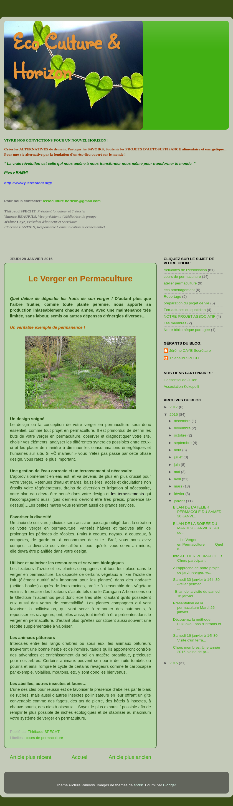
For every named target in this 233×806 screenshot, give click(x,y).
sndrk (138, 785)
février (179, 494)
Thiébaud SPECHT (185, 358)
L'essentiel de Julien (180, 380)
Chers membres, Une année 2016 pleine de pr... (196, 649)
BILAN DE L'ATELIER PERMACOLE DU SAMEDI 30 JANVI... (198, 511)
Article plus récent (30, 757)
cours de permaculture (44, 738)
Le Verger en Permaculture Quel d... (198, 544)
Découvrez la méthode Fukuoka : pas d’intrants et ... (197, 623)
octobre (181, 435)
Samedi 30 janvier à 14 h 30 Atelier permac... (196, 581)
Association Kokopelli (181, 386)
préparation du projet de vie (186, 303)
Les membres (175, 323)
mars (178, 486)
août (178, 450)
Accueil (80, 757)
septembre (183, 443)
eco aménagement (179, 290)
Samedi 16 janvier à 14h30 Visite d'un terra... (196, 637)
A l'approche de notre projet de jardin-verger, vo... (196, 570)
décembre (183, 421)
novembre (183, 428)
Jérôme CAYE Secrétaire (190, 350)
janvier (180, 501)
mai (177, 472)
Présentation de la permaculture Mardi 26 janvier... (194, 607)
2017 (174, 407)
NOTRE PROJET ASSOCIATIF (189, 316)
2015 (174, 663)
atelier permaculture (180, 283)
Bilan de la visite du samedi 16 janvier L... (197, 593)
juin (177, 465)
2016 (174, 414)
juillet (179, 457)
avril (178, 479)
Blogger (169, 785)
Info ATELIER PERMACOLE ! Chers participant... (197, 558)
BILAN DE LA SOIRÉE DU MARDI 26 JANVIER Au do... (196, 528)
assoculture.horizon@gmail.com (72, 201)
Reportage (172, 296)
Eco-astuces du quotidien (185, 310)
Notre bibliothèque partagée (187, 330)
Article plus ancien (130, 757)
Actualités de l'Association (185, 270)
